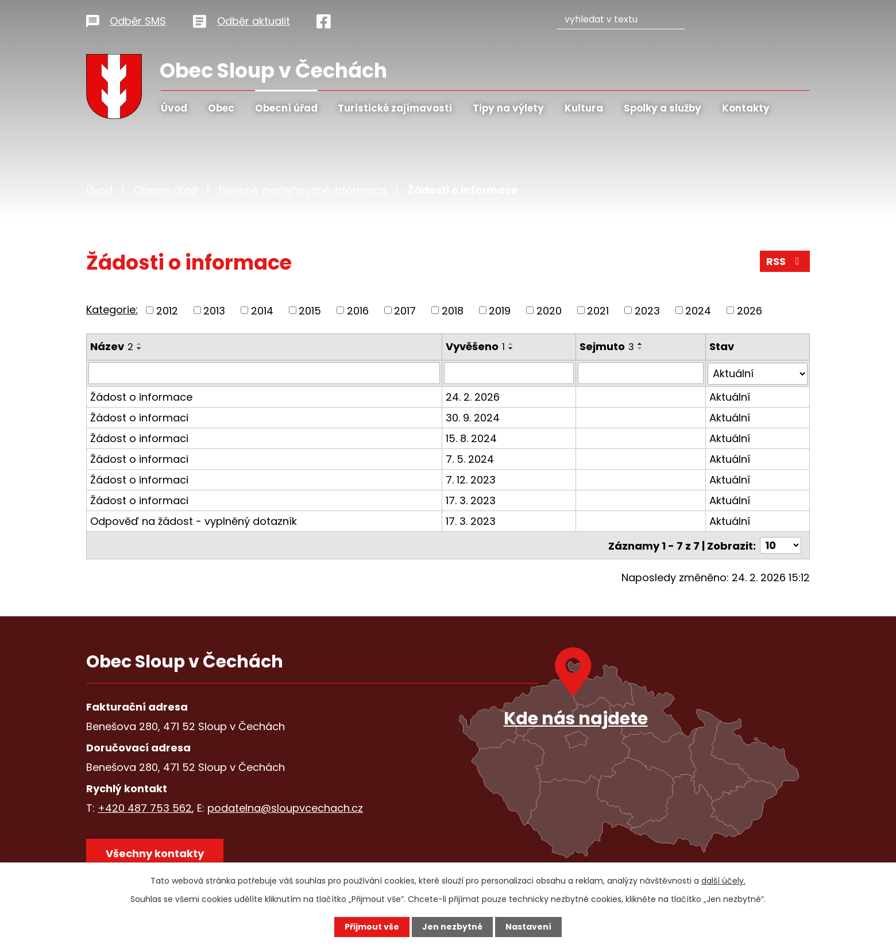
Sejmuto (607, 346)
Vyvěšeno (475, 346)
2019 (500, 310)
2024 (698, 310)
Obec (221, 108)
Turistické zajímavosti (395, 108)
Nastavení (528, 926)
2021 (598, 310)
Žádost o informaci (139, 417)
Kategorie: (112, 309)
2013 (214, 310)
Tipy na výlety (508, 108)
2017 (405, 310)
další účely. (723, 880)
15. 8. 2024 (471, 438)
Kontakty (746, 108)
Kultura (584, 108)
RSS (785, 261)
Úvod (174, 108)
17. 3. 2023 (471, 500)
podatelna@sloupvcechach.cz (285, 807)
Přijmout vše (372, 926)
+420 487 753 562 (145, 807)
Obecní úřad (286, 108)
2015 (310, 310)
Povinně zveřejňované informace (303, 190)
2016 (358, 310)
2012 (167, 310)
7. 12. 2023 (471, 479)
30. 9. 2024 (473, 417)
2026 (749, 310)
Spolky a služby (662, 108)
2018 (453, 310)
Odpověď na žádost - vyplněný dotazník (193, 520)
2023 (647, 310)
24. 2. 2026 (473, 396)
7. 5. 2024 (470, 458)
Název (111, 346)
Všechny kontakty (155, 853)
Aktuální (729, 396)
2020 (549, 310)
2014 (262, 310)
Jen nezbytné (452, 926)
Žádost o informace (141, 396)
